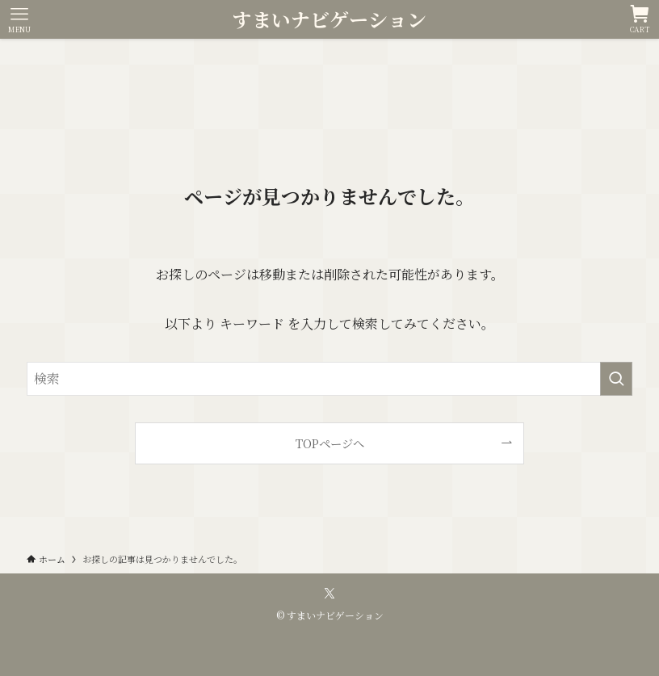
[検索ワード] (330, 379)
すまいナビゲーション (329, 19)
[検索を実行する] (616, 379)
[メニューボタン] (19, 19)
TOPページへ (330, 443)
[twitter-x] (329, 593)
